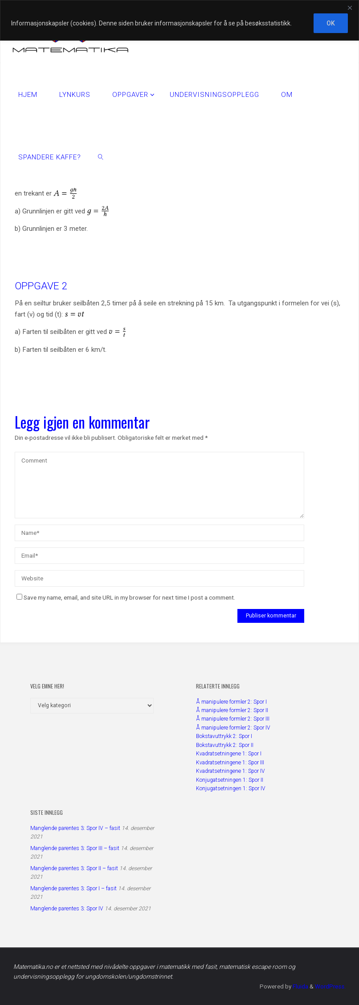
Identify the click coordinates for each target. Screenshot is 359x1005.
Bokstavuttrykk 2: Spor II (224, 745)
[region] (179, 20)
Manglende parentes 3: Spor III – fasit (74, 848)
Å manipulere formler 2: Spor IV (233, 728)
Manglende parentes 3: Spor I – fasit (73, 888)
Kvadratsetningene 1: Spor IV (230, 771)
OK (330, 23)
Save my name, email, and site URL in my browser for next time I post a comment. (125, 597)
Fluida (298, 986)
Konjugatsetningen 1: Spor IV (230, 788)
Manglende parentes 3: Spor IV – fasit (75, 828)
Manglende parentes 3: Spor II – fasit (74, 868)
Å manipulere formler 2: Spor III (232, 719)
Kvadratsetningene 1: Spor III (230, 762)
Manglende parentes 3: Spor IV (66, 908)
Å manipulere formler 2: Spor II (232, 710)
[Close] (349, 7)
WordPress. (330, 986)
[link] (101, 156)
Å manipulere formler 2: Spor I (231, 702)
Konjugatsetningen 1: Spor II (229, 780)
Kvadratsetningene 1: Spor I (228, 754)
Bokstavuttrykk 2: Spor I (224, 737)
